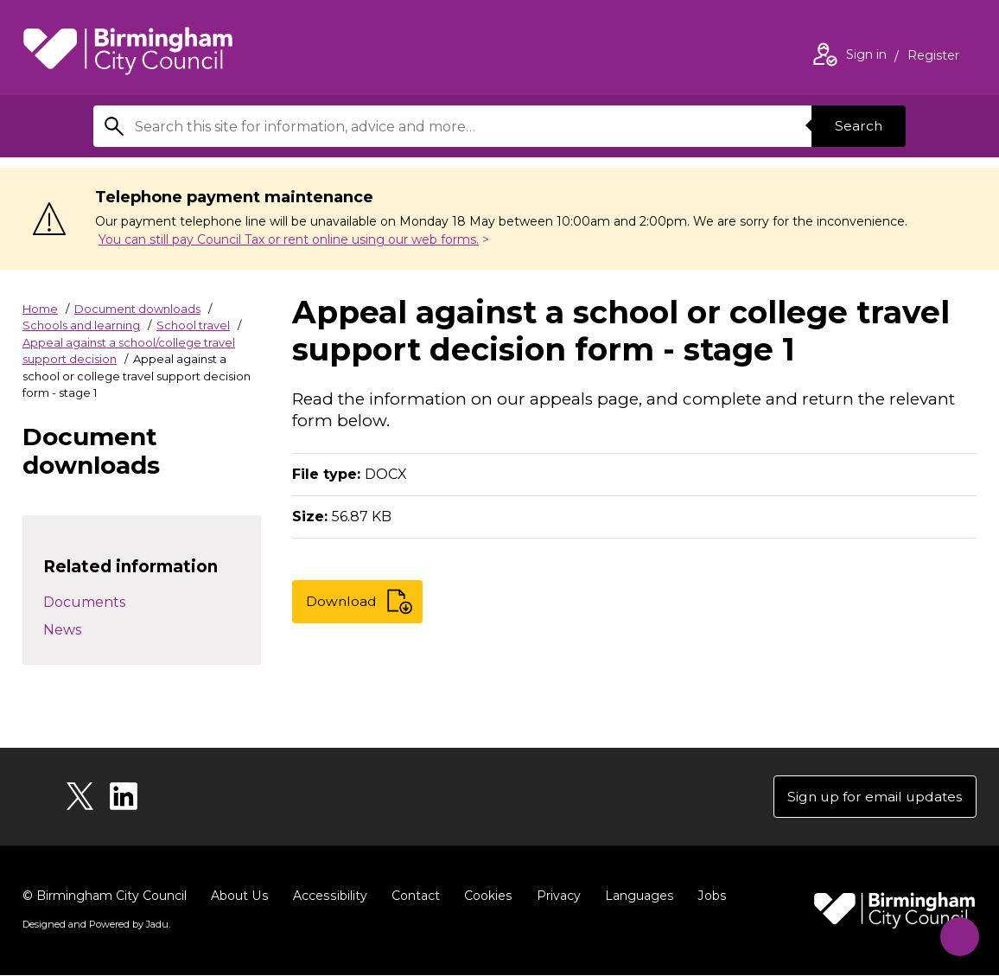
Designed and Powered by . (95, 925)
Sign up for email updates (872, 796)
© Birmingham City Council (104, 896)
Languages (635, 896)
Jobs (707, 896)
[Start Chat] (955, 932)
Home (40, 309)
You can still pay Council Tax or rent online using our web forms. (289, 239)
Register (933, 57)
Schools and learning (81, 325)
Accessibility (327, 896)
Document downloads (137, 309)
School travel (193, 325)
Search (857, 126)
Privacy (554, 896)
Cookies (484, 896)
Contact (412, 896)
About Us (239, 896)
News (62, 630)
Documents (84, 602)
